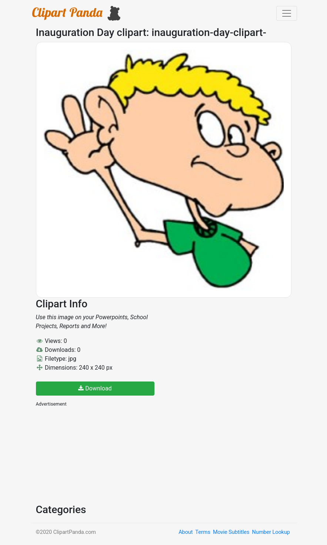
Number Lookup (271, 532)
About (185, 532)
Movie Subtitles (231, 532)
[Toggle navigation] (286, 13)
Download (94, 388)
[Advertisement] (91, 454)
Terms (202, 532)
